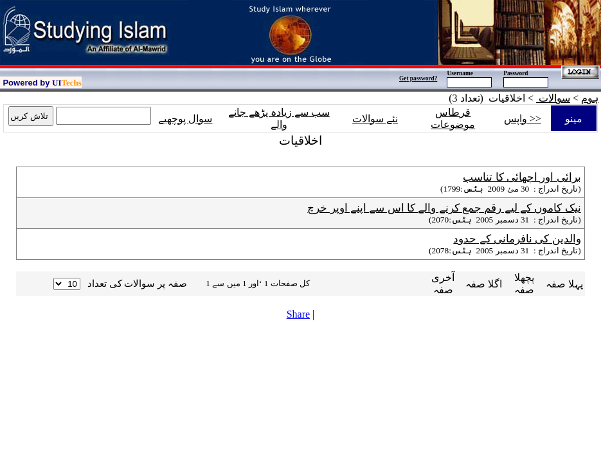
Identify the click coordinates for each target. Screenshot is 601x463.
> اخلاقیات (512, 98)
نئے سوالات (375, 118)
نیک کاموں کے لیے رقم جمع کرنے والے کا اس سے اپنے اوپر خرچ (443, 208)
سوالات (553, 98)
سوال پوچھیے (185, 118)
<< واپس (522, 118)
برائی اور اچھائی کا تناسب (521, 177)
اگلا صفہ (483, 283)
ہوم (589, 98)
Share (298, 314)
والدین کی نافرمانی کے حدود (516, 239)
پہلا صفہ (564, 283)
